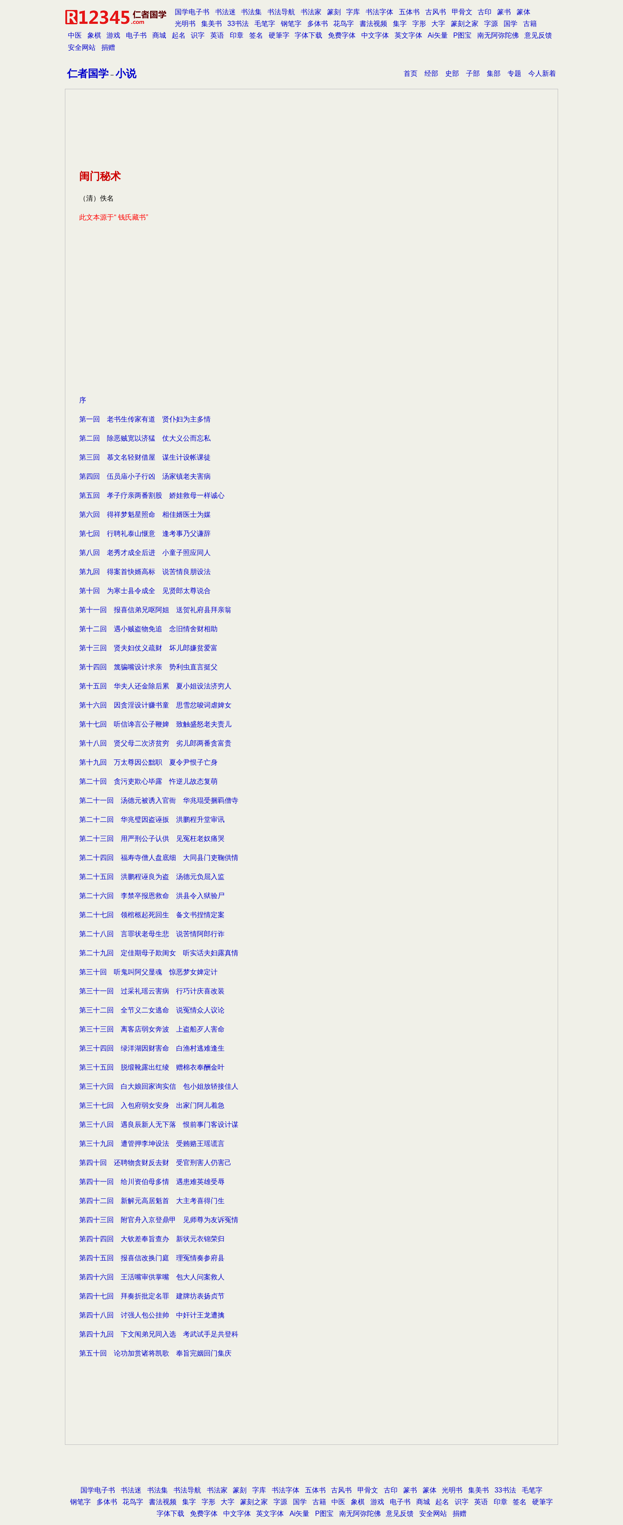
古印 (484, 12)
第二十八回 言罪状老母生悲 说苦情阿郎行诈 (152, 934)
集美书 (211, 23)
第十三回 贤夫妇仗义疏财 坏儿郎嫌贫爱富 (148, 648)
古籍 (530, 23)
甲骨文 (462, 12)
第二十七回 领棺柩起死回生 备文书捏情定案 (152, 914)
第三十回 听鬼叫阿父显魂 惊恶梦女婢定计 (148, 972)
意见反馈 (538, 35)
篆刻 (334, 12)
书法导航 (281, 12)
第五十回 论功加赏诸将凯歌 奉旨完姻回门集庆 (155, 1353)
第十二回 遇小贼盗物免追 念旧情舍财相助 (148, 629)
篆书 (504, 12)
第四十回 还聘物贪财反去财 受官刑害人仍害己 (155, 1162)
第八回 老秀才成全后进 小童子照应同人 (145, 552)
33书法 (238, 23)
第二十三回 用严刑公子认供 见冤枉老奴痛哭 (152, 838)
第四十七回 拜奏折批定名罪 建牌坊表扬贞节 (152, 1296)
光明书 (185, 23)
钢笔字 (291, 23)
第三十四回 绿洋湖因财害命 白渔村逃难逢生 (152, 1048)
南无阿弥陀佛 (498, 35)
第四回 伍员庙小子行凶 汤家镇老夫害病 (145, 476)
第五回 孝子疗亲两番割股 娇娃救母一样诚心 (152, 495)
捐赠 (108, 47)
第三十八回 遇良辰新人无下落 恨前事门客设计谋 (158, 1124)
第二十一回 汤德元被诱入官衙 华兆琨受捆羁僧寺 (158, 800)
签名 (256, 35)
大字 (438, 23)
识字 (198, 35)
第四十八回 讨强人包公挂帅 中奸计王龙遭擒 (152, 1315)
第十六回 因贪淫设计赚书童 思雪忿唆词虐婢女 (155, 705)
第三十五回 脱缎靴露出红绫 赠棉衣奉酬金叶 (152, 1067)
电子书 (136, 35)
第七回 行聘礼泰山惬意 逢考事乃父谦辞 (145, 533)
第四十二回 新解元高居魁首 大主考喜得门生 (152, 1200)
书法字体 (379, 12)
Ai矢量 (438, 35)
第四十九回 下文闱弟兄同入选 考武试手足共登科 (158, 1334)
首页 (410, 73)
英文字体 (408, 35)
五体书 (409, 12)
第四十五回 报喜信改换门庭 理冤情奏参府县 (152, 1258)
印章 (237, 35)
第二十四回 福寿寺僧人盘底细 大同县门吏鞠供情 (158, 857)
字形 (419, 23)
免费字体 (342, 35)
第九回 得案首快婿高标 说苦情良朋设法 (145, 571)
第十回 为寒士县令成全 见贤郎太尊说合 (145, 590)
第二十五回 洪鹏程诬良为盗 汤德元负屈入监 (152, 876)
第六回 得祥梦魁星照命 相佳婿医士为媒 (145, 514)
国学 (510, 23)
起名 (179, 35)
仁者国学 (88, 73)
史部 (452, 73)
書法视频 (373, 23)
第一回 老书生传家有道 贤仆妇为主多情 (145, 419)
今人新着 (542, 73)
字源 (491, 23)
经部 (431, 73)
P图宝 (462, 35)
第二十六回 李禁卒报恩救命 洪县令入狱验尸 (152, 895)
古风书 (435, 12)
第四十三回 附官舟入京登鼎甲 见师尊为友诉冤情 (158, 1219)
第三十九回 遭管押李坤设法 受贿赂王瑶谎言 (152, 1143)
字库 (353, 12)
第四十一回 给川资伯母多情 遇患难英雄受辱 (152, 1181)
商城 (159, 35)
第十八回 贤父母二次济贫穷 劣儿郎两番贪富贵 (155, 743)
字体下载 (308, 35)
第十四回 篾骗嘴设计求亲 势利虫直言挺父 (148, 667)
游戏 (113, 35)
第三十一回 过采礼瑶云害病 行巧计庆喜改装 (152, 991)
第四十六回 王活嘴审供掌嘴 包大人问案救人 (152, 1277)
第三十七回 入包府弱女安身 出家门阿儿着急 (152, 1105)
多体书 (317, 23)
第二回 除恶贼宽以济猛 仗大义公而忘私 (145, 438)
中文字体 (375, 35)
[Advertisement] (312, 329)
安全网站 (82, 47)
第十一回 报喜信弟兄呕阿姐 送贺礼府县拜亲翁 (155, 609)
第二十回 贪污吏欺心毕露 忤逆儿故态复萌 (148, 781)
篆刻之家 (464, 23)
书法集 (251, 12)
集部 (494, 73)
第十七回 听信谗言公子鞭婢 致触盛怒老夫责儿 (155, 724)
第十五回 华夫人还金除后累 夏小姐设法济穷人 (155, 686)
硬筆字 (279, 35)
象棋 (94, 35)
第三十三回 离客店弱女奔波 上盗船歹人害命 (152, 1029)
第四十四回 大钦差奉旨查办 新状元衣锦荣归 (152, 1239)
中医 (75, 35)
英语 (217, 35)
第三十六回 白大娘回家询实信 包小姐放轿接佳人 (158, 1086)
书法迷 (225, 12)
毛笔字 (264, 23)
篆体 (523, 12)
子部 (473, 73)
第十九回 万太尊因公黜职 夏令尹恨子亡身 (148, 762)
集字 (400, 23)
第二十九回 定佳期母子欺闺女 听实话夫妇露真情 (158, 953)
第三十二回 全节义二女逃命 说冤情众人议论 (152, 1010)
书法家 (311, 12)
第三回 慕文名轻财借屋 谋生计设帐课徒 (145, 457)
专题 (514, 73)
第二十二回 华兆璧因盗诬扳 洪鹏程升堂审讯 (152, 819)
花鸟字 (343, 23)
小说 (126, 73)
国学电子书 (192, 12)
